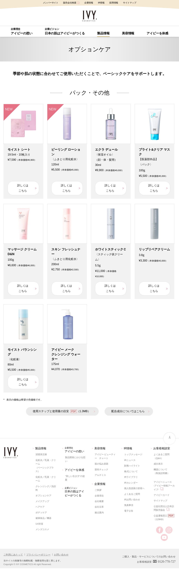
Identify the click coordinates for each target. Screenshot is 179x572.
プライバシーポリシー (38, 554)
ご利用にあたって (13, 554)
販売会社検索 (71, 2)
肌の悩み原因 (101, 463)
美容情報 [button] (128, 33)
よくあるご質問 (132, 494)
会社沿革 (99, 507)
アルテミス (100, 475)
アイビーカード (161, 495)
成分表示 (158, 463)
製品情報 (40, 448)
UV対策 (39, 524)
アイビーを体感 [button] (157, 33)
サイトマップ (129, 2)
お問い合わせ (61, 554)
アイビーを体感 (74, 469)
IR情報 (101, 2)
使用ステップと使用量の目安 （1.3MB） (61, 411)
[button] (103, 33)
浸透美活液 (41, 454)
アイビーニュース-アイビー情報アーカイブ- (164, 486)
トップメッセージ (133, 454)
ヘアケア (40, 507)
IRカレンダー (131, 482)
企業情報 (88, 2)
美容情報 (99, 448)
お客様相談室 (161, 448)
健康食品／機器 (43, 518)
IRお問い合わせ (132, 499)
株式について (131, 471)
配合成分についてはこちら (128, 411)
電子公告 (128, 511)
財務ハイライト (132, 465)
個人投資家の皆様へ (134, 488)
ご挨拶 (98, 490)
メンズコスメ (42, 529)
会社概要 (99, 501)
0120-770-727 (167, 561)
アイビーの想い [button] (21, 31)
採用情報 (113, 2)
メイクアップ (42, 501)
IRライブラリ (131, 477)
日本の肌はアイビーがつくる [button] (65, 31)
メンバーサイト (50, 2)
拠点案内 (99, 512)
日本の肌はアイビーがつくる (76, 492)
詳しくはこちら (22, 188)
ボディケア (41, 512)
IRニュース (129, 460)
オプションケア (43, 495)
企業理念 (99, 495)
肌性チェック (101, 469)
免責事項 (128, 505)
